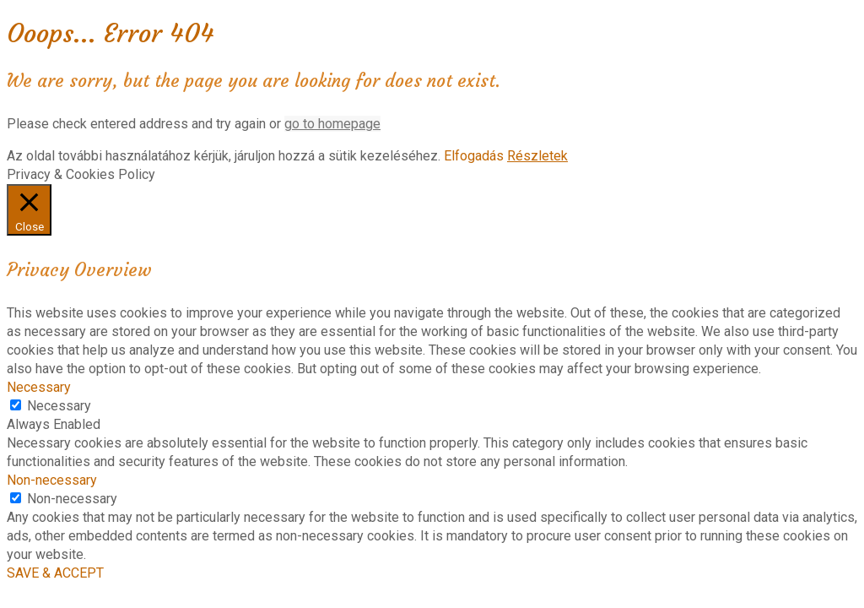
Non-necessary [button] (52, 480)
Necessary (59, 406)
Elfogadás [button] (474, 156)
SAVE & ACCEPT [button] (55, 573)
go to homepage (332, 124)
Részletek (537, 156)
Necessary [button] (39, 387)
